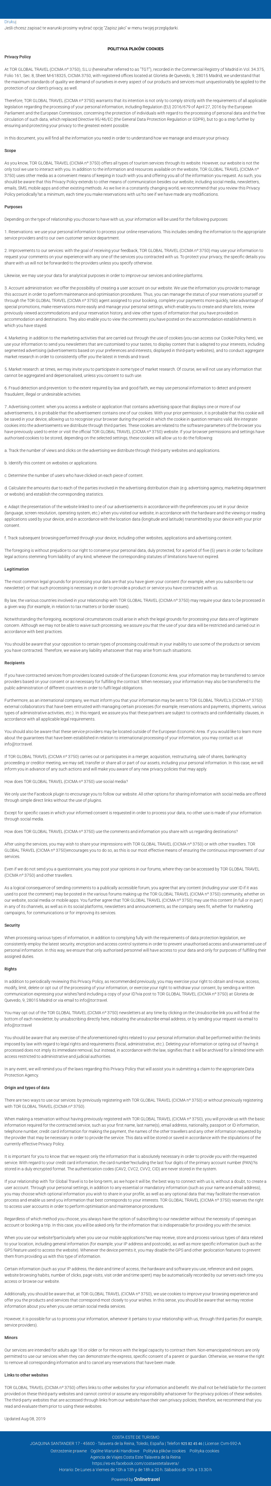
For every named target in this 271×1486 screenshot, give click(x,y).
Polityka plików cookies (164, 1451)
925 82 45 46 (191, 1444)
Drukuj (10, 21)
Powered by (135, 1479)
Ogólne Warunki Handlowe (115, 1451)
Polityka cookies (204, 1451)
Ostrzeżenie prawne (69, 1451)
